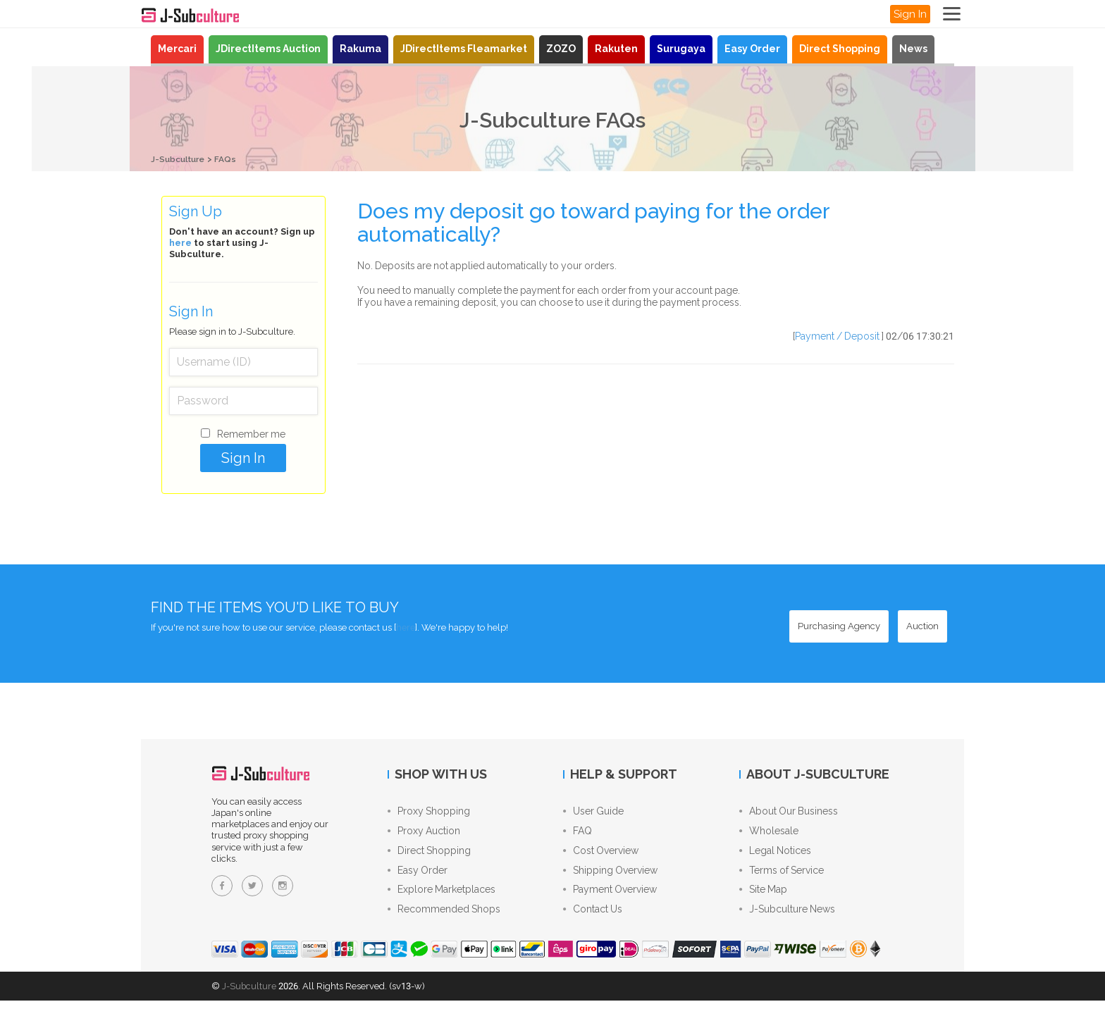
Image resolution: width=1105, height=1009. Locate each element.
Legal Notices (775, 854)
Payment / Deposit (837, 335)
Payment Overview (610, 897)
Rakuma (360, 48)
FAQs (231, 159)
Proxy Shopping (429, 812)
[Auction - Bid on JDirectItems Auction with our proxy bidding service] (922, 625)
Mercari (177, 48)
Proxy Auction (424, 833)
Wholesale (768, 833)
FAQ (577, 833)
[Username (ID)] (243, 361)
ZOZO (561, 48)
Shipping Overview (610, 875)
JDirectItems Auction (268, 48)
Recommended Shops (444, 918)
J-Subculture (180, 159)
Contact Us (592, 918)
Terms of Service (781, 875)
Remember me (251, 433)
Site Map (763, 897)
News (913, 48)
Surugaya (681, 48)
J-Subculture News (787, 918)
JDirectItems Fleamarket (463, 48)
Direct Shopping (839, 48)
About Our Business (788, 812)
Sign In (910, 14)
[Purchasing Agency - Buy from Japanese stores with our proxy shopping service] (839, 625)
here (180, 242)
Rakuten (616, 48)
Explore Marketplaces (441, 897)
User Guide (593, 812)
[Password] (243, 400)
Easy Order (752, 48)
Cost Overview (600, 854)
